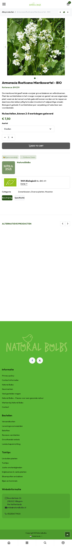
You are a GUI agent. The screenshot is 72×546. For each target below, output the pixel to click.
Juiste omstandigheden (12, 467)
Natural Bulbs (8, 384)
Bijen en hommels (9, 481)
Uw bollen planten (9, 458)
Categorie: (6, 192)
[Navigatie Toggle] (4, 4)
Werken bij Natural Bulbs (12, 402)
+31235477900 (14, 513)
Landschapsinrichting (11, 444)
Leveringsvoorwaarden (12, 426)
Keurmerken (7, 389)
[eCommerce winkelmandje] (68, 4)
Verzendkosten (8, 421)
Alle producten (8, 12)
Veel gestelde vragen (11, 393)
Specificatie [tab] (19, 198)
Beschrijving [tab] (7, 198)
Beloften (6, 430)
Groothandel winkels (11, 439)
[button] (5, 47)
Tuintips (5, 463)
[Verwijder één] (5, 137)
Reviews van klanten (11, 435)
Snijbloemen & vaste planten (14, 472)
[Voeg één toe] (12, 137)
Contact (5, 407)
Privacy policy (8, 375)
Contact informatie (10, 380)
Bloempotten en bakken (12, 476)
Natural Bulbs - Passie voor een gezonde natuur (23, 398)
